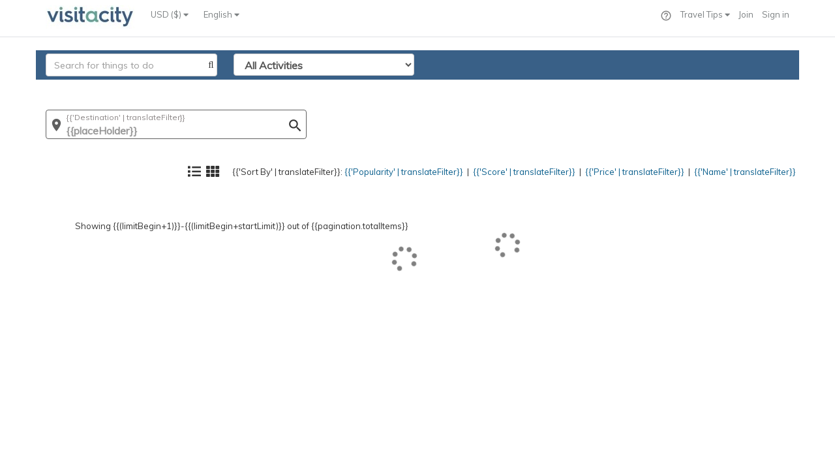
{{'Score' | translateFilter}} (481, 88)
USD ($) (170, 14)
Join (745, 14)
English (221, 14)
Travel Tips (705, 14)
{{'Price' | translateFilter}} (607, 88)
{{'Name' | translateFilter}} (734, 88)
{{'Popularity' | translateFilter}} (343, 88)
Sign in (775, 14)
